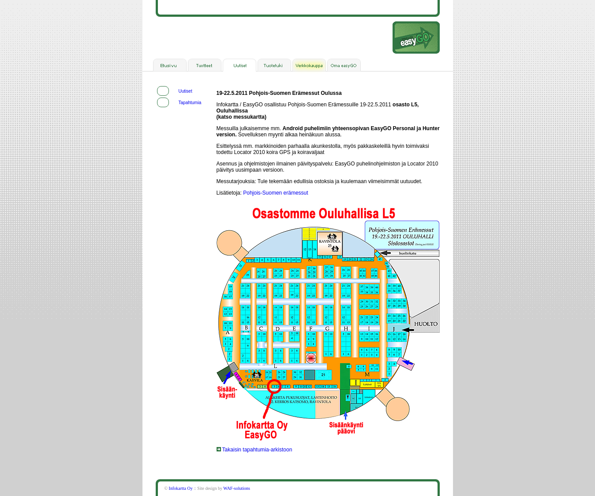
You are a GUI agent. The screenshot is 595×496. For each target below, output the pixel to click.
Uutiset (185, 91)
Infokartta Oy (181, 488)
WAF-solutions (236, 488)
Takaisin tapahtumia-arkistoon (254, 450)
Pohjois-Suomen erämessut (275, 193)
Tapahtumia (190, 102)
